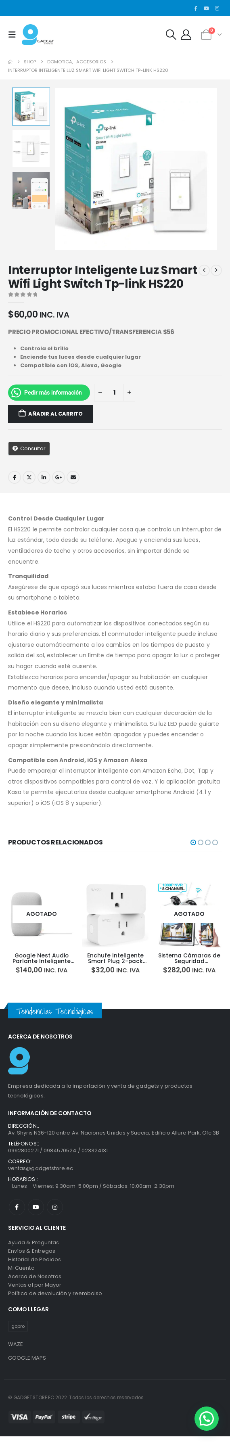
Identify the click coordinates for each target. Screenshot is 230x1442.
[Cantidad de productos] (114, 393)
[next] (216, 270)
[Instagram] (217, 8)
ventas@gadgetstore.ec (40, 1172)
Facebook (14, 477)
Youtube (36, 1211)
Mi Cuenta (21, 1271)
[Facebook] (196, 8)
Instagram (55, 1211)
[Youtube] (206, 8)
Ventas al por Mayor (34, 1288)
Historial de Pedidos (34, 1262)
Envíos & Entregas (31, 1254)
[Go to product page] (53, 914)
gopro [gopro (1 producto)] (18, 1329)
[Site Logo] (38, 34)
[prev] (204, 270)
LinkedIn (44, 477)
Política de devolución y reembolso (55, 1296)
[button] (14, 35)
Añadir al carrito (55, 414)
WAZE (15, 1347)
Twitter (29, 477)
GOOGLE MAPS (27, 1361)
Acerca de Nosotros (34, 1279)
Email (73, 477)
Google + (58, 477)
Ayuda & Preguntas (33, 1246)
